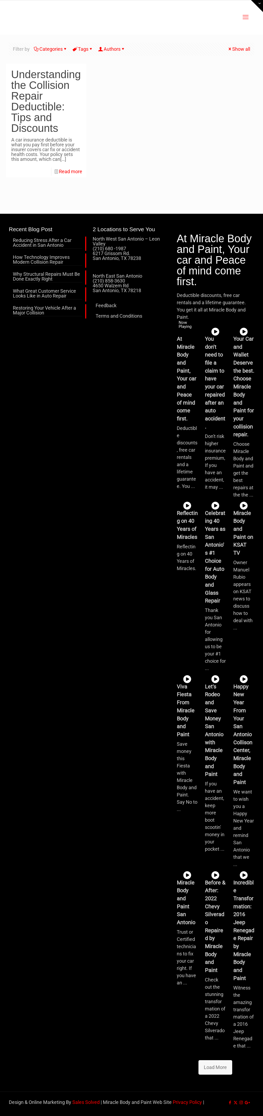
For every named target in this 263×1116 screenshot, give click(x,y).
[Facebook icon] (230, 1102)
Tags (82, 49)
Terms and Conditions (119, 316)
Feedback (106, 305)
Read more (70, 171)
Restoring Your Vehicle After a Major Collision (44, 311)
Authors (111, 49)
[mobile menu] (245, 17)
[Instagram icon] (241, 1102)
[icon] (247, 1102)
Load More (215, 1067)
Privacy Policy (187, 1102)
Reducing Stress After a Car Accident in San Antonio (42, 243)
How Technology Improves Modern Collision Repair (41, 260)
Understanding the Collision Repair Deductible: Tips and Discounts (46, 101)
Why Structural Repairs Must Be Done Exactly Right (46, 277)
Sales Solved (86, 1102)
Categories (50, 49)
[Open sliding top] (257, 6)
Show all (238, 49)
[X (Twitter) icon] (236, 1102)
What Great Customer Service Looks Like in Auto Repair (44, 294)
